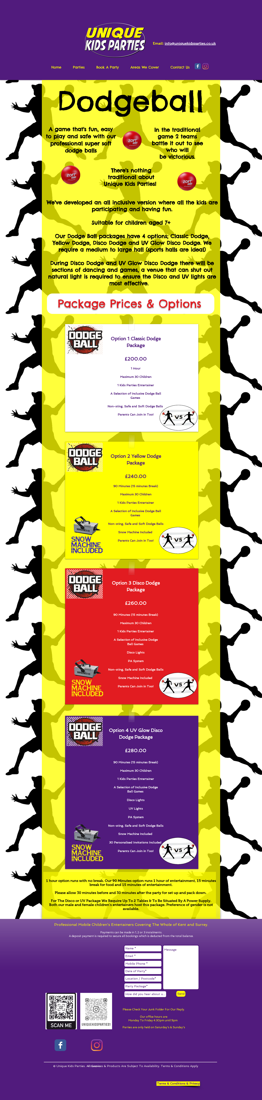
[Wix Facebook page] (198, 66)
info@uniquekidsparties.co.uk (190, 43)
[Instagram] (206, 66)
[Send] (180, 994)
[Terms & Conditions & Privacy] (178, 1083)
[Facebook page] (60, 1045)
